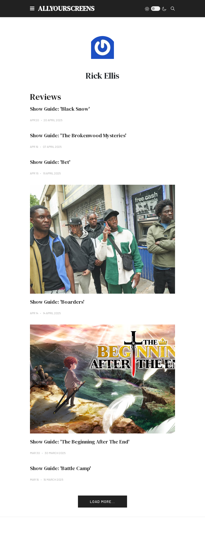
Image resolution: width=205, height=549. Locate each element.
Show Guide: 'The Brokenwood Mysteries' (78, 135)
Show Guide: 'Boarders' (57, 301)
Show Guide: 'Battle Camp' (60, 468)
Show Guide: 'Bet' (50, 162)
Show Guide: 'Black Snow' (60, 108)
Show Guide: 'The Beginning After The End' (79, 441)
